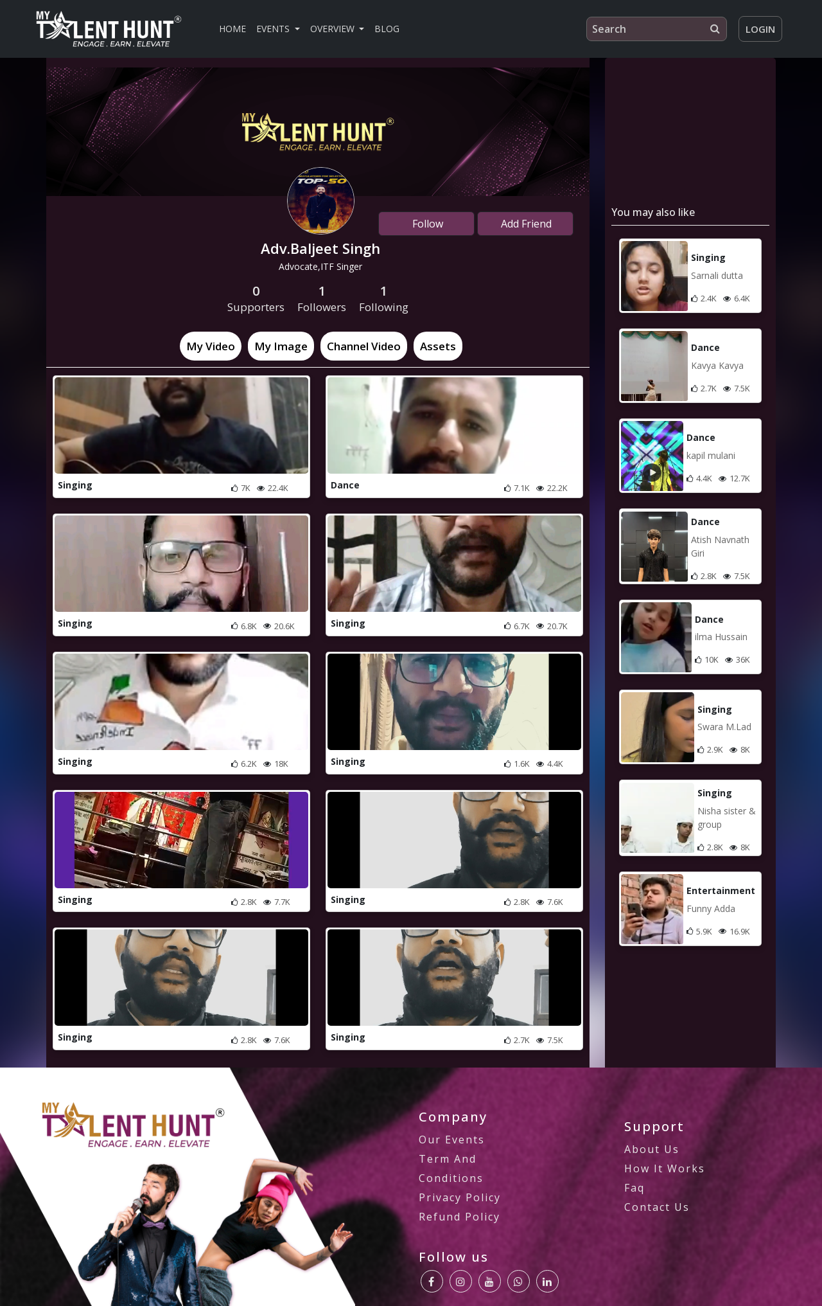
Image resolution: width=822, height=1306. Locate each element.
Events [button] (274, 28)
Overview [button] (333, 28)
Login (760, 28)
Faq (634, 1188)
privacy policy (460, 1197)
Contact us (657, 1207)
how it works (664, 1168)
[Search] (656, 29)
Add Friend (525, 224)
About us (651, 1149)
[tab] (210, 346)
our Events (452, 1139)
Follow (426, 224)
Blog (386, 28)
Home (232, 28)
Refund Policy (459, 1217)
